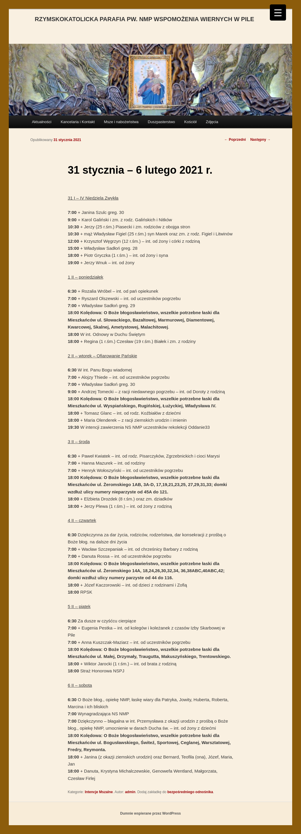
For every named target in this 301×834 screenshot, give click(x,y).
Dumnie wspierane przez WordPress (150, 813)
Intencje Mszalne (99, 792)
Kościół (190, 122)
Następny (260, 140)
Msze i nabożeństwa (121, 122)
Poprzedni (235, 140)
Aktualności (41, 122)
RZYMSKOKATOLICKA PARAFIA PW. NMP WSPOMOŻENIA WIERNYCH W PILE (144, 19)
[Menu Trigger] (278, 12)
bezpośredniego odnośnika (190, 792)
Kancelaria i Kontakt (78, 122)
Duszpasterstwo (161, 122)
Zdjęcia (212, 122)
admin (130, 792)
